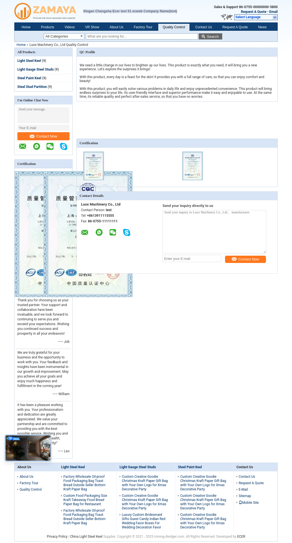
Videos (69, 27)
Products (47, 27)
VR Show (92, 27)
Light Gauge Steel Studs (35, 69)
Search (213, 36)
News (262, 27)
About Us (116, 27)
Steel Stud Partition (32, 87)
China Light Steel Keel (86, 537)
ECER (241, 537)
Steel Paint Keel (29, 78)
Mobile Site (249, 503)
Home (26, 27)
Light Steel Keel (29, 61)
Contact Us (203, 27)
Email (273, 12)
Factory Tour (143, 27)
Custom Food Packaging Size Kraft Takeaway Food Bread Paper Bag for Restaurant (85, 500)
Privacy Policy (57, 537)
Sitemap (245, 496)
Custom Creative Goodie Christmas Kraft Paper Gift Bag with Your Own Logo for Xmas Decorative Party (145, 483)
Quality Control (174, 27)
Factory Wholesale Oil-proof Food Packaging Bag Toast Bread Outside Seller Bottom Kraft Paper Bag (84, 483)
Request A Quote (253, 12)
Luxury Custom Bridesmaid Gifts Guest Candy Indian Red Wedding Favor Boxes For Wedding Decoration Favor (143, 521)
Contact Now (43, 136)
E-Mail (243, 489)
